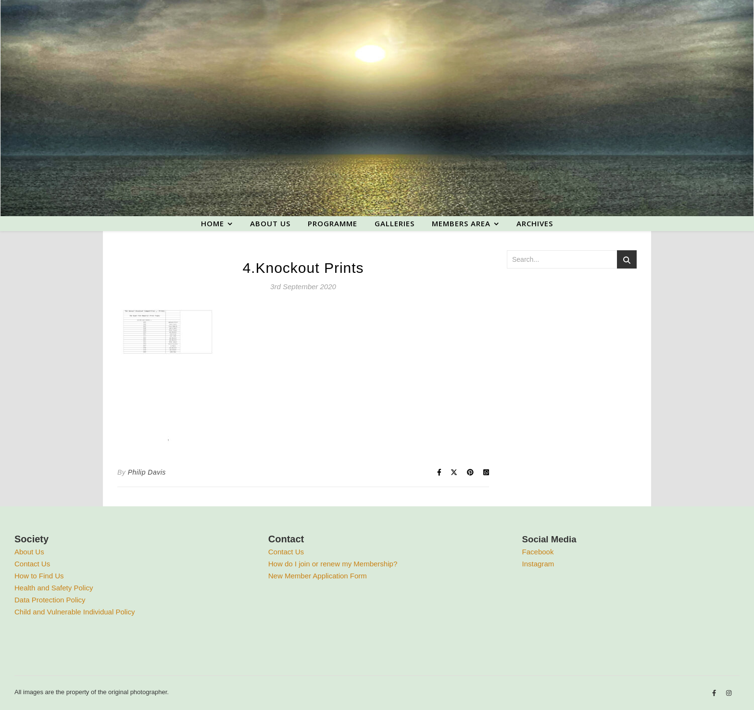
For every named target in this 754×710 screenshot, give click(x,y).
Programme (332, 223)
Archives (534, 223)
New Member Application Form (317, 576)
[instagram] (728, 693)
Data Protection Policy (50, 600)
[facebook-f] (715, 693)
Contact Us (32, 564)
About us (270, 223)
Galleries (395, 223)
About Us (29, 552)
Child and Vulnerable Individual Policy (74, 612)
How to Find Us (39, 576)
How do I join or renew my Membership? (332, 564)
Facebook (538, 552)
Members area (461, 223)
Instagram (538, 564)
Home (212, 223)
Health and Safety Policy (53, 588)
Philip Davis (147, 472)
